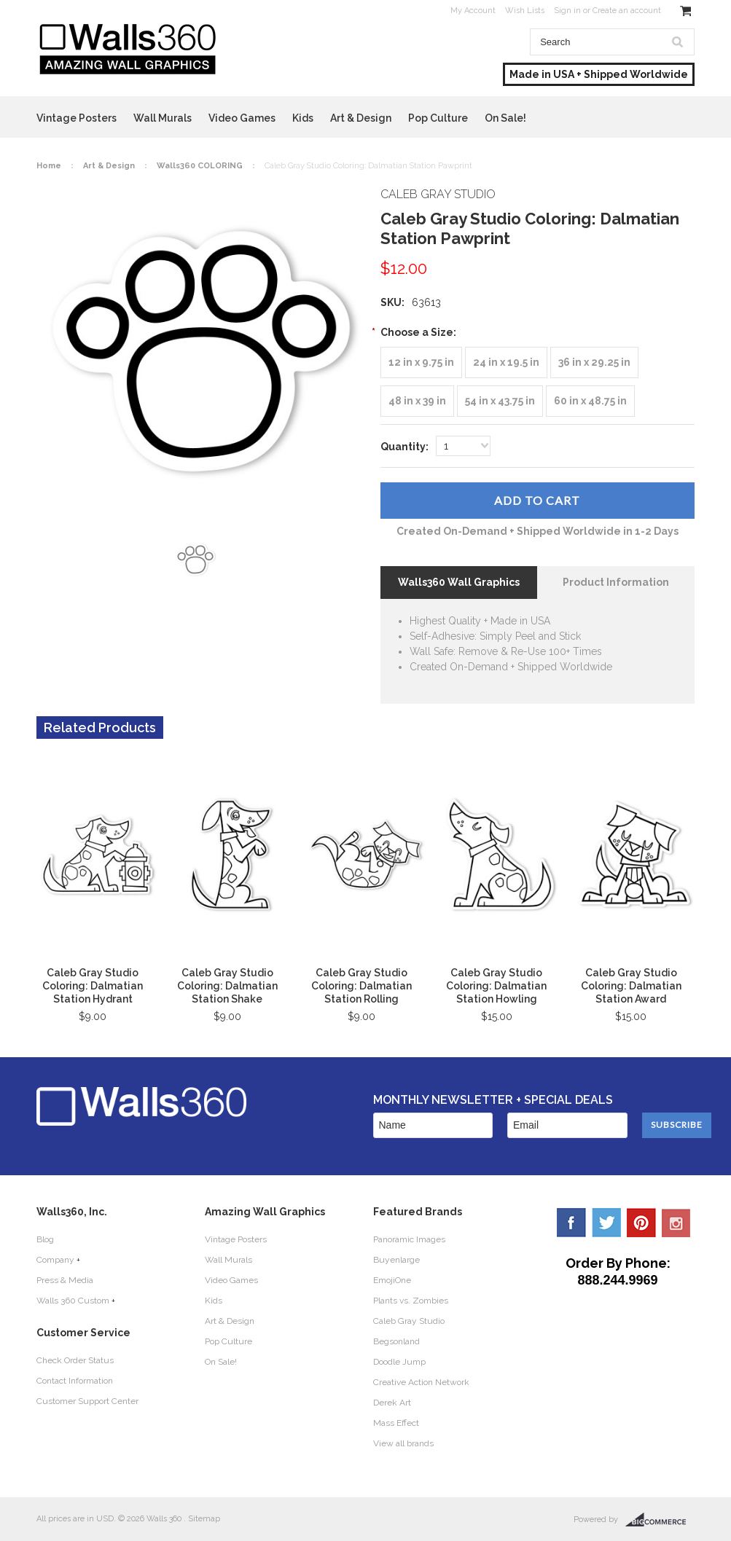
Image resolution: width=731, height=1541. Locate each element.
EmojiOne (392, 1280)
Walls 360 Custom (72, 1300)
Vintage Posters (76, 118)
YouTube (676, 1222)
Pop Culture (438, 118)
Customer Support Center (87, 1401)
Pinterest (641, 1222)
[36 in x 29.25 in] (594, 362)
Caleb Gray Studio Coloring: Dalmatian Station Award (631, 986)
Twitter (606, 1222)
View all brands (403, 1443)
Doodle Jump (399, 1362)
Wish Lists (524, 10)
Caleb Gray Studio (409, 1321)
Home (48, 165)
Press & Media (64, 1280)
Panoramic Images (409, 1239)
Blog (45, 1239)
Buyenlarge (396, 1260)
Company (55, 1260)
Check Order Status (75, 1360)
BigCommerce (660, 1520)
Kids (302, 118)
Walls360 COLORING (200, 165)
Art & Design (360, 118)
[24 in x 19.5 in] (506, 362)
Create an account (627, 10)
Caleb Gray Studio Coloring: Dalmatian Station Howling (496, 986)
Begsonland (396, 1341)
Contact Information (74, 1381)
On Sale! (505, 118)
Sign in (567, 10)
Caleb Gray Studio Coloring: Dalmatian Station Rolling (361, 986)
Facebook (571, 1222)
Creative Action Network (421, 1382)
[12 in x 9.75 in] (421, 362)
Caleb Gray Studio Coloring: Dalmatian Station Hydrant (92, 986)
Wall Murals (162, 118)
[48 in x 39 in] (417, 401)
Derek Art (392, 1402)
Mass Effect (396, 1423)
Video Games (241, 118)
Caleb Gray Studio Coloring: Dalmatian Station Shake (227, 986)
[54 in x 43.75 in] (500, 401)
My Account (473, 10)
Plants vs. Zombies (410, 1300)
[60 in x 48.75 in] (590, 401)
